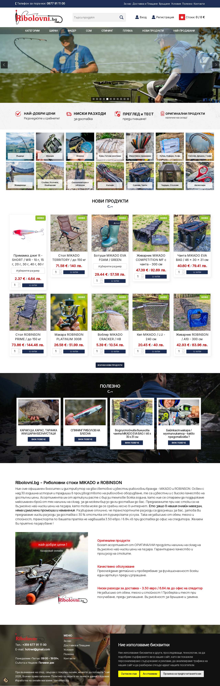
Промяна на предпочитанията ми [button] (182, 673)
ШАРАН (53, 30)
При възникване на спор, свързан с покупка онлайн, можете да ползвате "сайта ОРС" (67, 672)
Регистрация (165, 17)
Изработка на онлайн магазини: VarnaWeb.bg (42, 680)
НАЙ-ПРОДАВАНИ (184, 30)
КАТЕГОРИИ (32, 30)
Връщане (164, 3)
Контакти (199, 3)
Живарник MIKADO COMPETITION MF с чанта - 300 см (151, 260)
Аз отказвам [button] (150, 673)
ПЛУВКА (128, 30)
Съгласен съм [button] (129, 673)
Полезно (187, 3)
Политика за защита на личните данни (74, 676)
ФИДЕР (72, 30)
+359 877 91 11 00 (34, 644)
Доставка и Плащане (145, 3)
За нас (127, 3)
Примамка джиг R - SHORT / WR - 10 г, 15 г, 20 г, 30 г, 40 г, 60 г (28, 260)
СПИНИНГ (107, 30)
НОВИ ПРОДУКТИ (153, 30)
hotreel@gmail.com (37, 649)
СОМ (89, 30)
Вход (143, 17)
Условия (176, 3)
